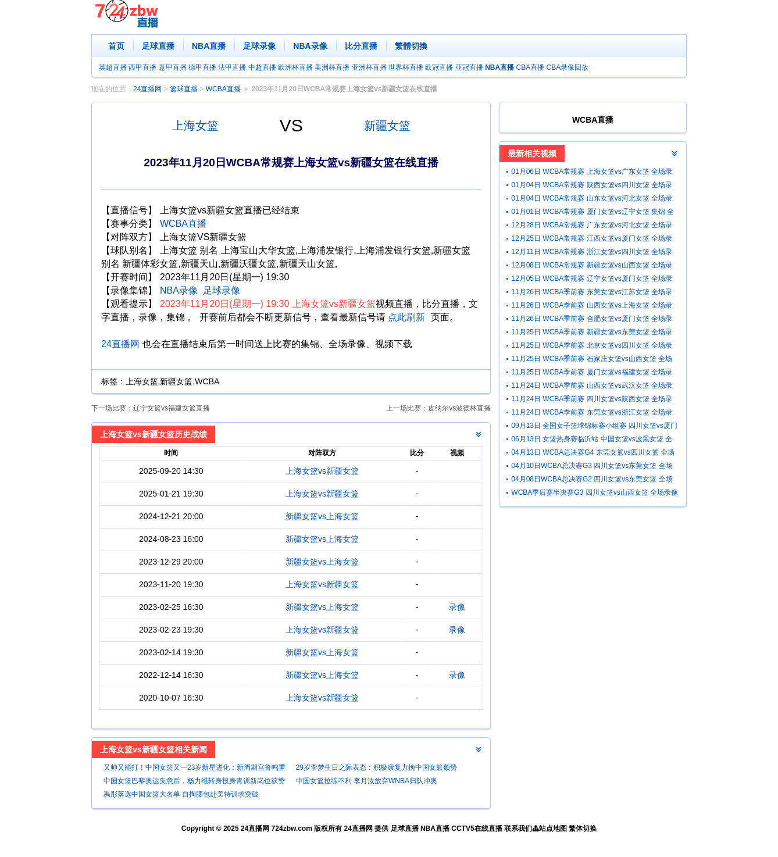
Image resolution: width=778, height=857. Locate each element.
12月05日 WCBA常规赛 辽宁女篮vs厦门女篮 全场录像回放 (591, 279)
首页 (116, 46)
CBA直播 (530, 67)
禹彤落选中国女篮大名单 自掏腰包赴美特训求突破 (181, 794)
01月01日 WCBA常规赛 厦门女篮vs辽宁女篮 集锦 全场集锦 (592, 213)
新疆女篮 (387, 125)
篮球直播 (184, 89)
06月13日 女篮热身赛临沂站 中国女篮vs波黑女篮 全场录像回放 (591, 440)
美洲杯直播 (332, 67)
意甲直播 (173, 67)
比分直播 (361, 46)
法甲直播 (232, 67)
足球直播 (158, 46)
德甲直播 (202, 67)
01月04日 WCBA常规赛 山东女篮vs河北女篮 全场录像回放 (591, 199)
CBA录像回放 (568, 67)
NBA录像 (310, 46)
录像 (457, 607)
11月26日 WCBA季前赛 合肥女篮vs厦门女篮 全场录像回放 (591, 320)
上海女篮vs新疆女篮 (322, 471)
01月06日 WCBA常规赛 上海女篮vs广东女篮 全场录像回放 (591, 172)
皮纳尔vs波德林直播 (459, 408)
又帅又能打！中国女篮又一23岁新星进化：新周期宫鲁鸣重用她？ (194, 768)
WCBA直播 (223, 89)
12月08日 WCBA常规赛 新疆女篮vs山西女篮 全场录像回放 (591, 266)
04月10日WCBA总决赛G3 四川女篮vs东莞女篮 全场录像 (591, 467)
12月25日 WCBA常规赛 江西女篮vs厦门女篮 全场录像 (591, 239)
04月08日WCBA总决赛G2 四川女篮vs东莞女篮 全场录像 (591, 480)
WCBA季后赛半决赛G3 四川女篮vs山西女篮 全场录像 (594, 492)
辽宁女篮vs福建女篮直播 (171, 408)
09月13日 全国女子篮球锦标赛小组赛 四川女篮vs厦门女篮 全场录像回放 (594, 427)
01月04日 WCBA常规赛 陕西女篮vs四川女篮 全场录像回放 (591, 186)
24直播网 (147, 89)
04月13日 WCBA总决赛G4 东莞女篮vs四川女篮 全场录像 (592, 453)
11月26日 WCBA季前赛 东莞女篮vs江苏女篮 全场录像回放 (591, 293)
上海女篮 (195, 125)
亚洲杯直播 (369, 67)
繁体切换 (583, 828)
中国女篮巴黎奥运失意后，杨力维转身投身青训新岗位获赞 (194, 781)
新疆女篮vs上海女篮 (322, 516)
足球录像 (259, 46)
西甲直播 (142, 67)
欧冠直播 (439, 67)
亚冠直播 (469, 67)
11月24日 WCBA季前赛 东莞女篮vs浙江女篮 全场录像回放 (591, 413)
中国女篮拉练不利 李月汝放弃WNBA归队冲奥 (366, 781)
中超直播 (262, 67)
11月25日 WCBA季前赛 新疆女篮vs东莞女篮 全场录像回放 (591, 333)
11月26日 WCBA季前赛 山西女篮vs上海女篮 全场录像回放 (591, 306)
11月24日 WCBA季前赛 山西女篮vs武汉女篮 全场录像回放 (591, 386)
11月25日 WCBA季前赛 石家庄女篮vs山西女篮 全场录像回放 (591, 360)
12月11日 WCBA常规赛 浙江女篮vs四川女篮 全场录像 (591, 253)
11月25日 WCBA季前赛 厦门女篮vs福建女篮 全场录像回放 (591, 373)
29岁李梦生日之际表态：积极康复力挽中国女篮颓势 (376, 767)
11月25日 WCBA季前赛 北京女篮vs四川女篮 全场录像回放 (591, 346)
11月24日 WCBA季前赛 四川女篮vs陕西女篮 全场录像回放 (591, 400)
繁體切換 (411, 46)
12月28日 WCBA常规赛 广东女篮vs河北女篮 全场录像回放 (591, 226)
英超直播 (113, 67)
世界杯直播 (405, 67)
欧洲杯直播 (295, 67)
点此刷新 (406, 317)
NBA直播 (209, 46)
